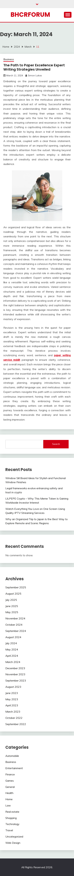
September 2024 (15, 631)
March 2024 (12, 662)
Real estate (12, 811)
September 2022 (15, 724)
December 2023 (15, 668)
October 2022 (13, 718)
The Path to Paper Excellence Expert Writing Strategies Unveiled (34, 67)
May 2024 (11, 649)
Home (9, 799)
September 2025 (15, 587)
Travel (9, 830)
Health (9, 793)
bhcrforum (30, 14)
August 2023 (13, 686)
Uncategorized (14, 836)
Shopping (11, 818)
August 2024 (13, 637)
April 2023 (11, 705)
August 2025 (13, 593)
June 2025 (11, 606)
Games (9, 780)
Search (56, 444)
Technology (12, 824)
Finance (10, 774)
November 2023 (15, 674)
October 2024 (13, 624)
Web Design (12, 842)
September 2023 (15, 680)
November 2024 (15, 618)
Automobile (12, 755)
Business (8, 59)
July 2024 (11, 643)
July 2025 (11, 600)
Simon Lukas (35, 75)
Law (8, 805)
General (10, 787)
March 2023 (12, 711)
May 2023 (11, 699)
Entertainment (14, 768)
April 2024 (11, 655)
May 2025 (11, 612)
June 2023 (11, 693)
